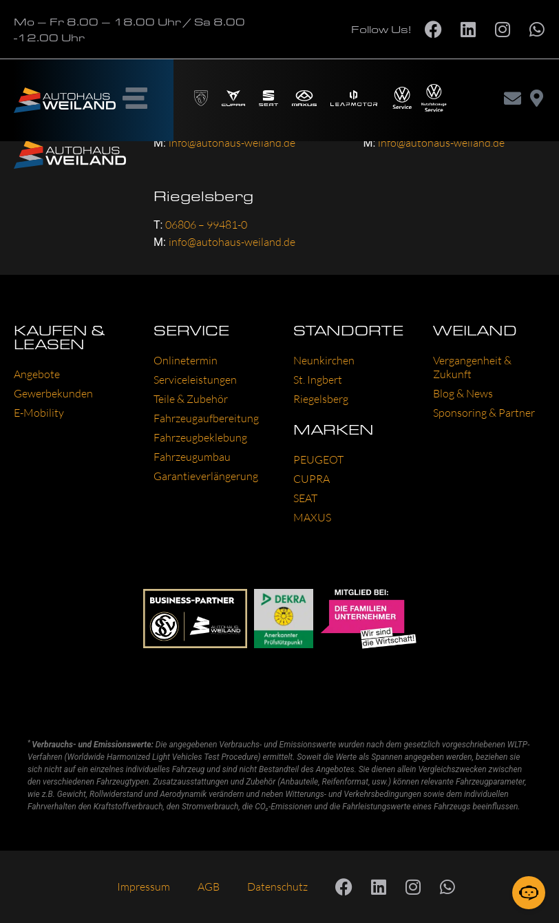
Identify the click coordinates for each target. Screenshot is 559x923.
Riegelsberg (320, 399)
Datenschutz (277, 886)
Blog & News (463, 393)
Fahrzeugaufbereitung (206, 418)
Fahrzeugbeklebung (200, 437)
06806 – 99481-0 (206, 224)
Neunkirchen (324, 360)
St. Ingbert (317, 379)
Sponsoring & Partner (484, 412)
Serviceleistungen (195, 379)
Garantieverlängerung (206, 476)
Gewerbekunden (53, 393)
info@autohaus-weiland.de (232, 242)
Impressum (143, 886)
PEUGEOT (318, 459)
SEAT (305, 498)
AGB (209, 886)
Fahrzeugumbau (192, 457)
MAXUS (312, 517)
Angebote (37, 374)
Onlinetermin (186, 360)
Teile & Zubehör (191, 399)
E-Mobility (39, 412)
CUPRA (311, 479)
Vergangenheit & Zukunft (472, 367)
